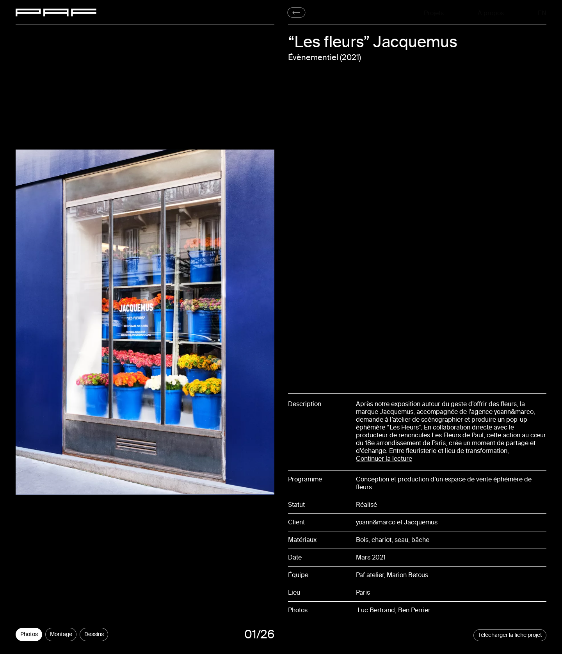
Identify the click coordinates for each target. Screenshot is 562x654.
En (543, 12)
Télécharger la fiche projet (510, 635)
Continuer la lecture (384, 458)
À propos (491, 12)
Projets (434, 12)
